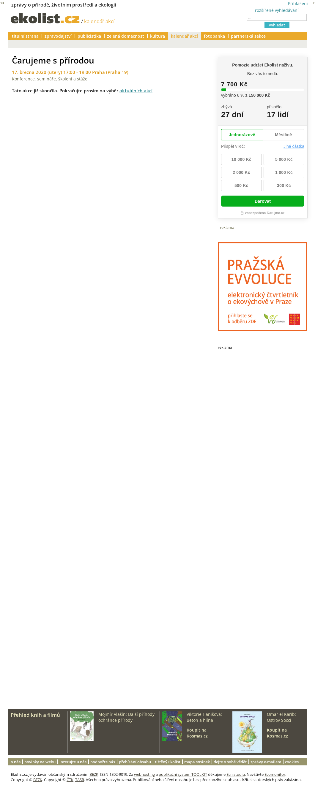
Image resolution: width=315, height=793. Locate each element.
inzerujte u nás (72, 762)
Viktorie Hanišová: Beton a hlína (204, 717)
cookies (292, 762)
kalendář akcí (99, 21)
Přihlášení (298, 3)
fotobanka (214, 36)
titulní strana (25, 36)
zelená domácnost (125, 36)
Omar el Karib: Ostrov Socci (281, 717)
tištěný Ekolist (167, 762)
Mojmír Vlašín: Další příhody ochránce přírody (126, 717)
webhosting (144, 774)
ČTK (70, 779)
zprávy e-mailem (266, 762)
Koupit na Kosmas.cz (197, 733)
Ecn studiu (235, 774)
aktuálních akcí (135, 90)
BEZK (93, 774)
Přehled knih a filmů (35, 714)
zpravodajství (58, 36)
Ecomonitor (274, 774)
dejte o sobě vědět (230, 762)
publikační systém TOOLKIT (183, 774)
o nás (16, 762)
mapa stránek (197, 762)
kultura (157, 36)
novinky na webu (40, 762)
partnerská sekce (248, 36)
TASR (79, 779)
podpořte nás (102, 762)
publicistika (89, 36)
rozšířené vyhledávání (277, 10)
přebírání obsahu (135, 762)
